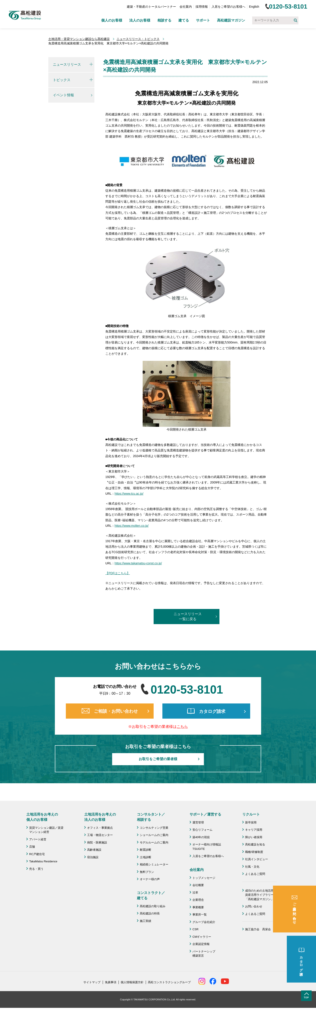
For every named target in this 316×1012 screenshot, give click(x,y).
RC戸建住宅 (37, 854)
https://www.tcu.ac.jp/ (129, 493)
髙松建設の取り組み (152, 906)
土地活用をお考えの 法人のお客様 (100, 816)
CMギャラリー (201, 936)
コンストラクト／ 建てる (151, 895)
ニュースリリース (67, 64)
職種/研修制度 (254, 852)
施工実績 (145, 921)
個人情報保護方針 (132, 982)
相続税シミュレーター (154, 864)
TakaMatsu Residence (43, 861)
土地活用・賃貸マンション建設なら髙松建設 (79, 39)
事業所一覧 (199, 914)
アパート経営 (37, 839)
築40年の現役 (201, 837)
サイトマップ (92, 982)
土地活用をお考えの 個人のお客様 (42, 816)
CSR (195, 929)
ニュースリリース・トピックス (138, 39)
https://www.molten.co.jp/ (132, 525)
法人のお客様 (139, 20)
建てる (183, 20)
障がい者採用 (253, 837)
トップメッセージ (203, 877)
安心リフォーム (202, 829)
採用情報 (202, 6)
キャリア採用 (253, 829)
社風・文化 (252, 866)
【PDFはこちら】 (117, 573)
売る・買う (36, 868)
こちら (182, 727)
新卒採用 (251, 822)
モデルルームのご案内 (154, 842)
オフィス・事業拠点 (100, 827)
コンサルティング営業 (154, 827)
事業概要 (198, 907)
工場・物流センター (100, 835)
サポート (203, 20)
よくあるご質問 (255, 874)
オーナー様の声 (150, 879)
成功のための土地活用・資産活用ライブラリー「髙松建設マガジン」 (260, 895)
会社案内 (186, 6)
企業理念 (198, 899)
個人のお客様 (111, 20)
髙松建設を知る (255, 844)
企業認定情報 (201, 944)
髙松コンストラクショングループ (169, 982)
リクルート (251, 814)
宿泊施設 (93, 857)
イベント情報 (63, 95)
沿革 (195, 892)
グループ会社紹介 (203, 922)
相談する (164, 20)
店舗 (32, 846)
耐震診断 (145, 849)
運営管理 (198, 822)
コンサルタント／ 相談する (151, 816)
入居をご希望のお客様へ (228, 6)
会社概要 (198, 885)
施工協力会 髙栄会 (258, 929)
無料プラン (147, 872)
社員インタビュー (256, 859)
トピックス (61, 80)
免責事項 (110, 982)
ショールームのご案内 (154, 835)
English (254, 6)
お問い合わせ (253, 906)
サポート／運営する (205, 814)
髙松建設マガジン (231, 20)
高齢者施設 (94, 849)
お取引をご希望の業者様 (158, 759)
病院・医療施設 (97, 842)
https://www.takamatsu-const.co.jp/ (138, 563)
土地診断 (145, 857)
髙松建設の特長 (150, 913)
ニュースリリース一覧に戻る (188, 616)
